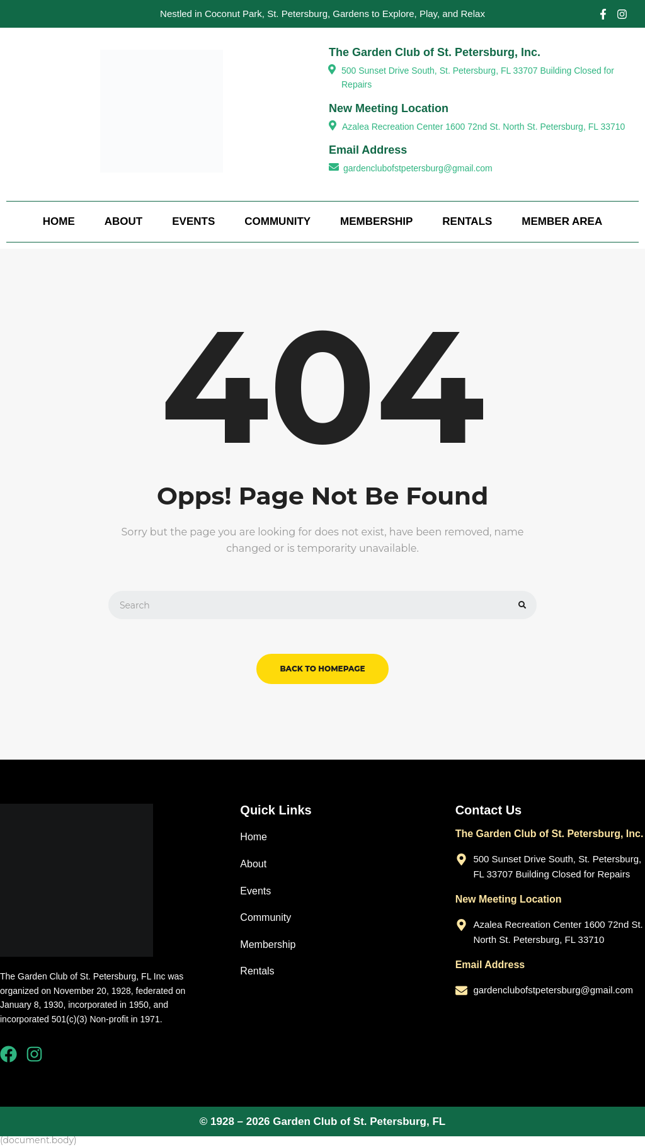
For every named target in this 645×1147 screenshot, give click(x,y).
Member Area (562, 221)
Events (193, 221)
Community (277, 221)
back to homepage (322, 668)
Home (59, 221)
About (123, 221)
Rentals (467, 221)
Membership (376, 221)
